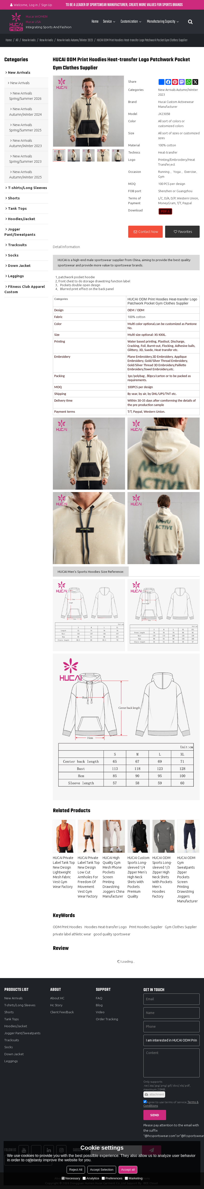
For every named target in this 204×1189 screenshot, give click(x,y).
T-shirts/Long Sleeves (20, 1005)
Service (107, 22)
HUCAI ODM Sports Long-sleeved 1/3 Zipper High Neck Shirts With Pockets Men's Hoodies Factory (162, 877)
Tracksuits (11, 1040)
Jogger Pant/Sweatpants (22, 1033)
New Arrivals (29, 40)
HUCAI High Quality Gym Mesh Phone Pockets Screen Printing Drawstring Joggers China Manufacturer (113, 877)
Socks (8, 1047)
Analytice (91, 1178)
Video (100, 1012)
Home (94, 22)
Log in (33, 5)
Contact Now (148, 231)
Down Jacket (14, 1054)
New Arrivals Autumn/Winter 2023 (75, 40)
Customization (129, 22)
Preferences (112, 1178)
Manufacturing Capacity (161, 22)
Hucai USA (33, 22)
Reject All (75, 1169)
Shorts (9, 1012)
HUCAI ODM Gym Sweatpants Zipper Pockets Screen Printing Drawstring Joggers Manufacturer (187, 879)
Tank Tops (11, 1019)
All (17, 40)
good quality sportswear (111, 934)
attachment (154, 1094)
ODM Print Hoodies (67, 927)
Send (154, 1115)
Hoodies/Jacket (16, 1026)
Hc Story (56, 1005)
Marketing (133, 1178)
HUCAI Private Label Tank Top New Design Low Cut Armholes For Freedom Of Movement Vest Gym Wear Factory (89, 877)
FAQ (99, 998)
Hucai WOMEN (37, 16)
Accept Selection (101, 1169)
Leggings (11, 1061)
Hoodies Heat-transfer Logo (105, 927)
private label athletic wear (72, 934)
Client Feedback (62, 1012)
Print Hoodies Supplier (145, 927)
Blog (99, 1005)
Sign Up (46, 5)
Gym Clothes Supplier (181, 927)
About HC (57, 998)
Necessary (71, 1178)
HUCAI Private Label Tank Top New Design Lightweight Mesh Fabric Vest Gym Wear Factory (64, 872)
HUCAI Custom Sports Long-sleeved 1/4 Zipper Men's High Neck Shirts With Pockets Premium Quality (138, 877)
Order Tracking (107, 1019)
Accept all (128, 1169)
